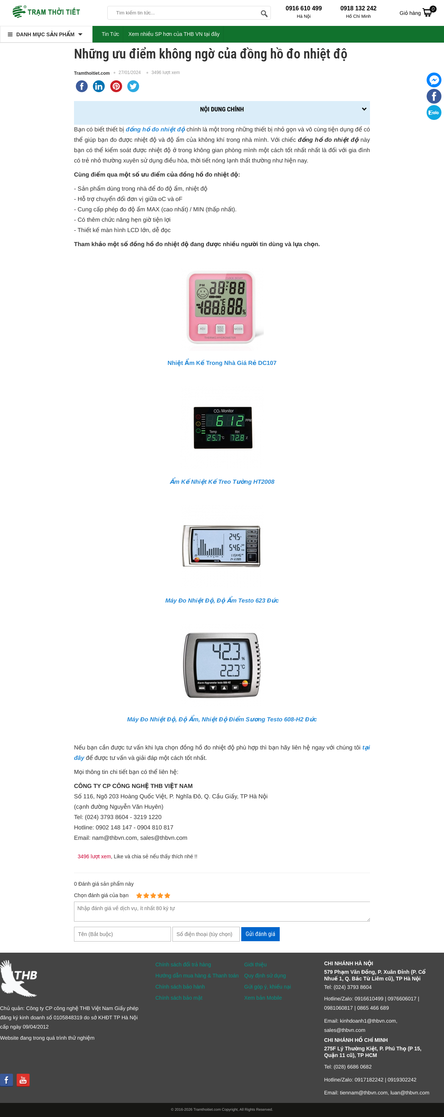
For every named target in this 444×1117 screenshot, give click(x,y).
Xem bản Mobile (263, 998)
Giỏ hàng (418, 12)
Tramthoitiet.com (92, 73)
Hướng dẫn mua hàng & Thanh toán (197, 976)
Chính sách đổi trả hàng (183, 964)
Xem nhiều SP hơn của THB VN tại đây (174, 34)
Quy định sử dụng (265, 976)
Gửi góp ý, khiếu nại (267, 987)
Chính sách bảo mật (178, 998)
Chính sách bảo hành (180, 987)
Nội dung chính (222, 109)
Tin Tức (110, 34)
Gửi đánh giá (260, 933)
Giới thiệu (255, 964)
